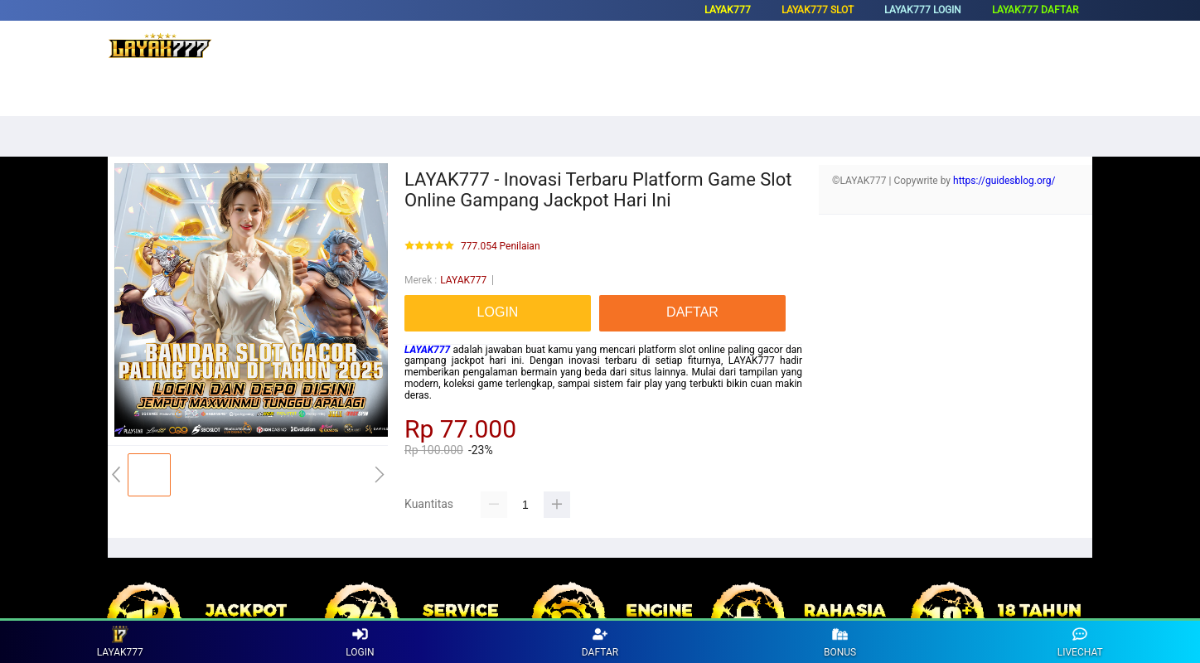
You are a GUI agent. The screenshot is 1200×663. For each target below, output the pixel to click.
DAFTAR (600, 642)
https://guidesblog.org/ (1004, 180)
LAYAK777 (463, 280)
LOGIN (360, 642)
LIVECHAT (1080, 642)
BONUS (840, 642)
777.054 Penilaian (500, 246)
